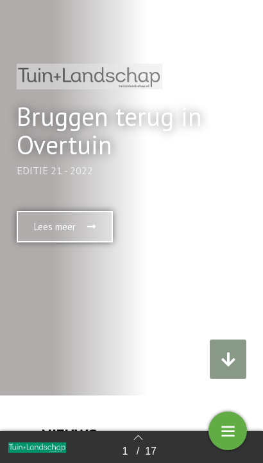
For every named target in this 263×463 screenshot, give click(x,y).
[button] (65, 226)
